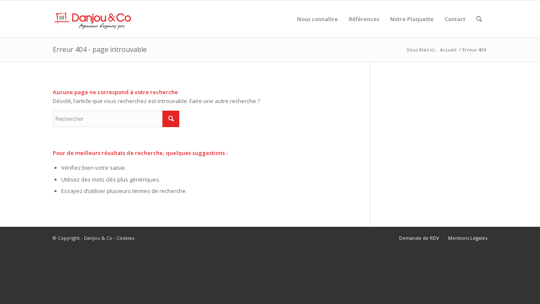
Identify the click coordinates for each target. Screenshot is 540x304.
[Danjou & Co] (93, 19)
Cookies (125, 238)
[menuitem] (317, 19)
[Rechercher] (479, 19)
